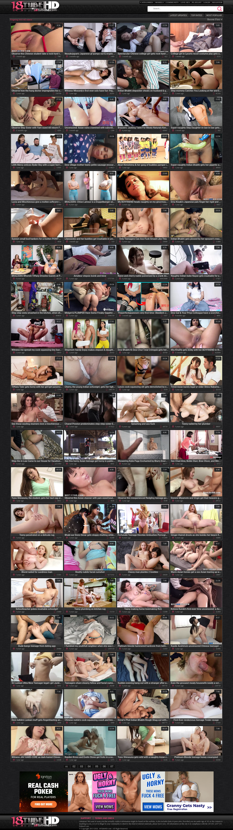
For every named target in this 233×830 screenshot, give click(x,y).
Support (86, 818)
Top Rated (196, 15)
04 (89, 766)
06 (104, 766)
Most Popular (214, 15)
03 (81, 766)
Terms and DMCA (104, 818)
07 (112, 766)
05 (96, 766)
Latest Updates (178, 15)
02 (74, 766)
